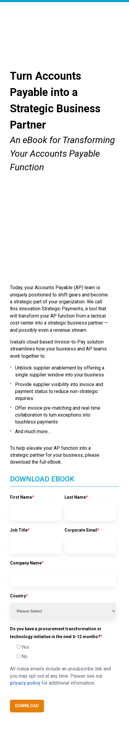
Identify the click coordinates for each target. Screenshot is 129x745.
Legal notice (99, 720)
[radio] (63, 565)
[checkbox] (63, 570)
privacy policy (25, 601)
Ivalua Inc (41, 720)
